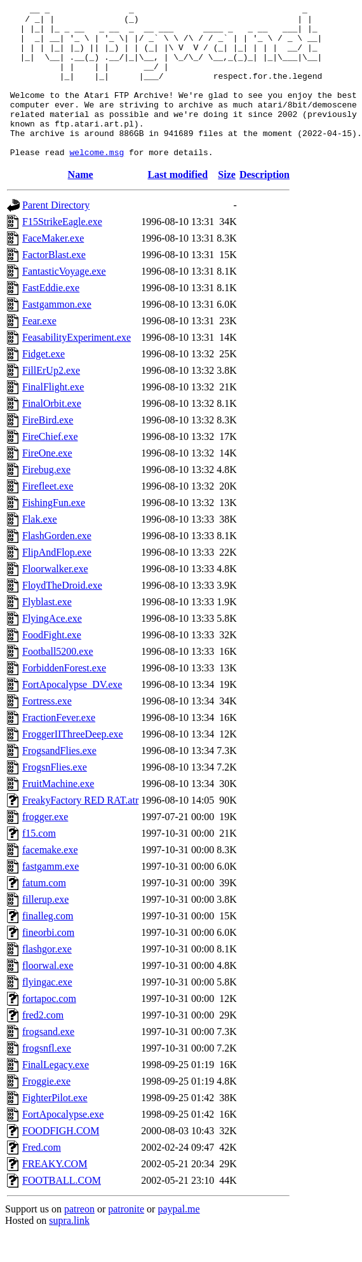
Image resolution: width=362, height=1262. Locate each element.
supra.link (69, 1250)
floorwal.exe (47, 996)
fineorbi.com (48, 962)
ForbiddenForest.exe (64, 698)
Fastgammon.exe (56, 334)
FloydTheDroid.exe (62, 615)
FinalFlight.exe (53, 417)
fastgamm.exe (50, 896)
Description (264, 205)
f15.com (39, 863)
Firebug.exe (46, 500)
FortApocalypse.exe (63, 1144)
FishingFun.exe (53, 533)
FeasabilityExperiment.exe (76, 367)
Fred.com (41, 1177)
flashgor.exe (47, 979)
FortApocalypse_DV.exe (72, 715)
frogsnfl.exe (46, 1078)
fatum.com (44, 913)
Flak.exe (39, 549)
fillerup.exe (45, 929)
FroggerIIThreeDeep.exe (72, 764)
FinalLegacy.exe (55, 1095)
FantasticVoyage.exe (64, 301)
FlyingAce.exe (52, 648)
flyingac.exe (47, 1012)
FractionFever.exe (58, 748)
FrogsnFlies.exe (54, 797)
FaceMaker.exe (53, 268)
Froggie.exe (46, 1111)
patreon (79, 1239)
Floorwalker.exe (55, 599)
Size (227, 205)
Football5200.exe (57, 681)
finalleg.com (47, 946)
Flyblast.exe (47, 632)
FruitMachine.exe (58, 814)
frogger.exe (45, 847)
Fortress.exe (47, 731)
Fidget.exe (43, 384)
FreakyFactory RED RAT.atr (80, 830)
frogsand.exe (48, 1062)
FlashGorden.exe (56, 566)
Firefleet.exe (47, 516)
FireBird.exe (47, 450)
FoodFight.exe (51, 665)
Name (80, 205)
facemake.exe (49, 880)
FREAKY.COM (54, 1194)
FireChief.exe (50, 467)
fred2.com (43, 1045)
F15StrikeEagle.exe (62, 252)
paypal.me (178, 1239)
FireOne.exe (47, 483)
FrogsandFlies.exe (59, 781)
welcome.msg (96, 182)
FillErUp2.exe (51, 400)
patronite (126, 1239)
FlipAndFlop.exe (56, 582)
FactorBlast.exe (54, 285)
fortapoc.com (49, 1029)
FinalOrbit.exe (51, 434)
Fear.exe (39, 351)
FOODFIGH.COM (60, 1161)
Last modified (177, 205)
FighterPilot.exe (55, 1128)
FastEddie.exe (50, 318)
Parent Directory (56, 235)
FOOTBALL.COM (61, 1210)
